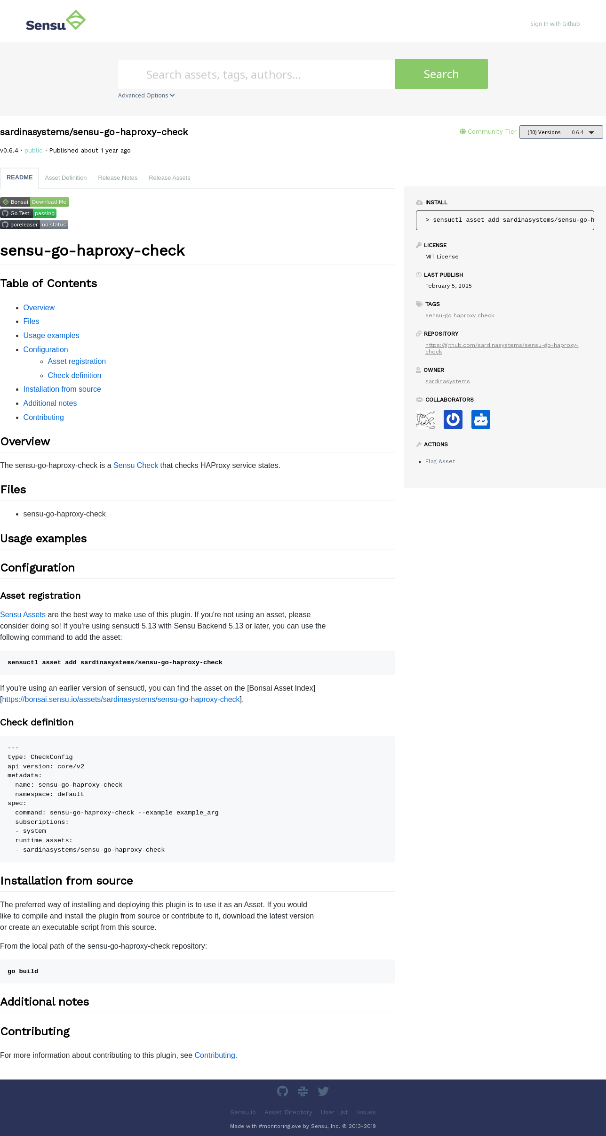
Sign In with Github (555, 24)
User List (334, 1111)
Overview (39, 308)
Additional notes (50, 403)
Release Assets (169, 177)
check (486, 315)
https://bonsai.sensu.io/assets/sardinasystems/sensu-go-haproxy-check (120, 699)
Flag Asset (440, 461)
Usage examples (52, 335)
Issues (366, 1111)
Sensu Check (135, 465)
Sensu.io (243, 1111)
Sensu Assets (23, 615)
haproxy (465, 315)
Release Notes (117, 177)
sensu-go (438, 315)
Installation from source (62, 389)
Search (441, 73)
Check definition (75, 375)
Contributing (44, 417)
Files (32, 321)
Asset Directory (288, 1111)
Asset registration (77, 361)
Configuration (46, 350)
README (19, 177)
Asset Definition (66, 177)
